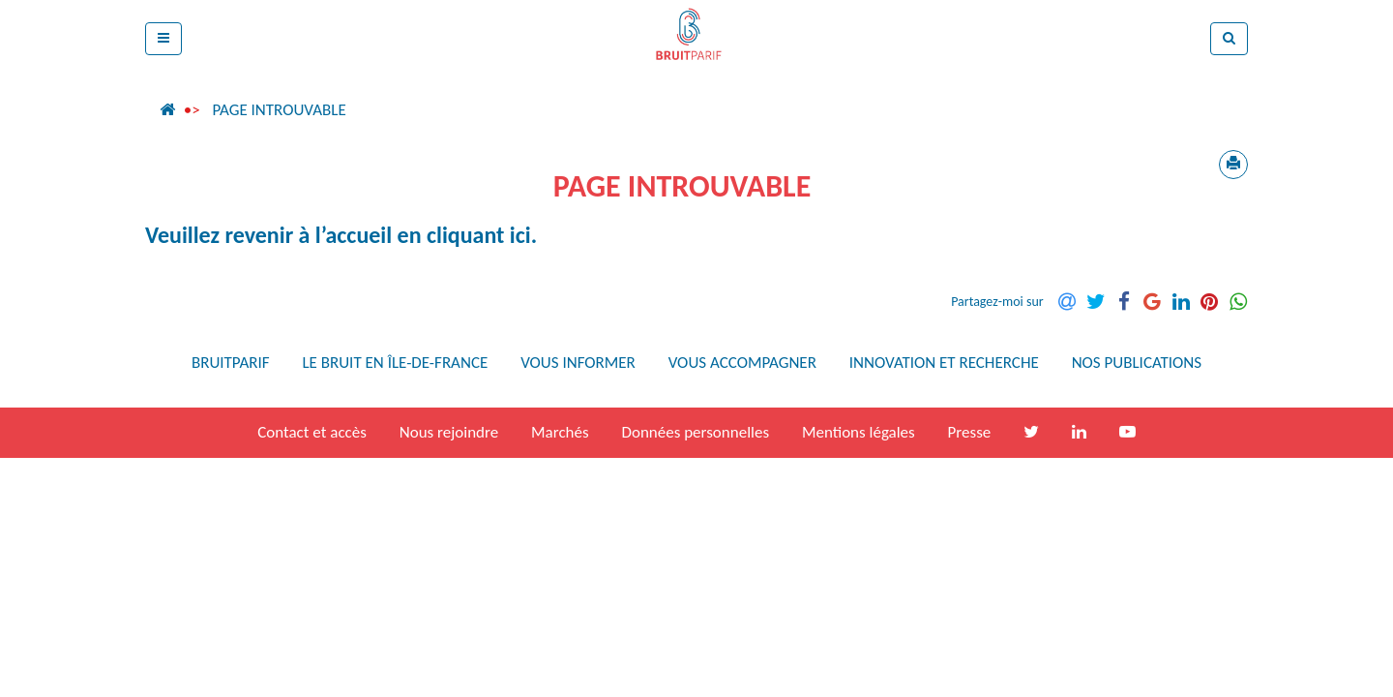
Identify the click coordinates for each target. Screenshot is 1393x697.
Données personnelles (695, 432)
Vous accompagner (742, 362)
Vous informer (578, 362)
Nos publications (1136, 362)
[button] (163, 38)
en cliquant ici (464, 235)
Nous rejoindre (449, 432)
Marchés (560, 432)
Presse (970, 432)
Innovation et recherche (944, 362)
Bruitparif (231, 362)
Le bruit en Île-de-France (395, 362)
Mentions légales (858, 432)
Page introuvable (278, 110)
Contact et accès (312, 432)
